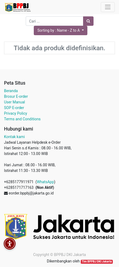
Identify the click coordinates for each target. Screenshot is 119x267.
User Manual (14, 102)
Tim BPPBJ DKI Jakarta (97, 261)
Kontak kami (14, 137)
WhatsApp (45, 182)
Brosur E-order (16, 96)
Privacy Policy (15, 113)
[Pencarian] (88, 21)
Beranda (11, 91)
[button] (60, 30)
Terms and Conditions (22, 119)
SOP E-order (14, 108)
